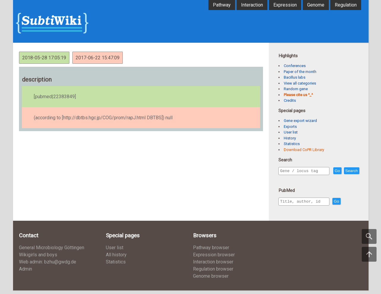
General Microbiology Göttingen (51, 251)
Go (350, 171)
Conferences (295, 65)
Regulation (346, 5)
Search (287, 179)
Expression (285, 5)
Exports (290, 126)
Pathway (222, 5)
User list (291, 132)
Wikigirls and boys (38, 258)
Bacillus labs (294, 77)
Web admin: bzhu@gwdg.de (47, 265)
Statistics (292, 144)
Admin (25, 272)
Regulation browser (213, 272)
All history (116, 258)
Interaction (252, 5)
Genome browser (211, 279)
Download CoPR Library (304, 149)
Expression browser (214, 258)
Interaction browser (213, 265)
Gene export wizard (300, 120)
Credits (290, 100)
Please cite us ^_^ (298, 95)
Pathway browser (211, 251)
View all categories (300, 83)
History (290, 138)
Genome (315, 5)
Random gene (296, 89)
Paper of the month (300, 71)
